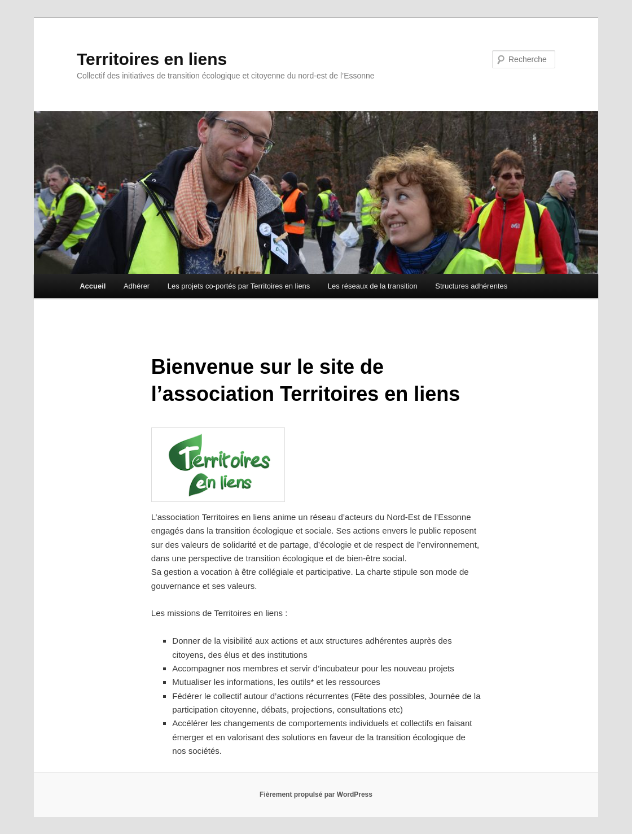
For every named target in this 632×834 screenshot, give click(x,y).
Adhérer (137, 286)
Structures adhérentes (471, 286)
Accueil (93, 286)
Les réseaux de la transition (373, 286)
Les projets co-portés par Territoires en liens (239, 286)
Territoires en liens (152, 59)
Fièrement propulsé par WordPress (316, 794)
